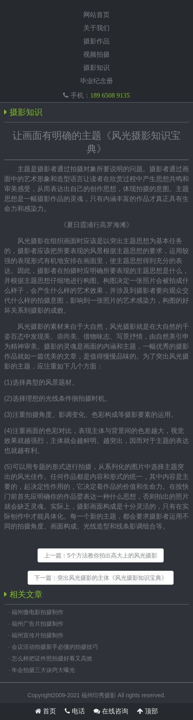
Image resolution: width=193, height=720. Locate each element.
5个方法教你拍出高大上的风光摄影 (112, 555)
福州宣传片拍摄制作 (38, 635)
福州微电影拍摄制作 (38, 612)
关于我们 (96, 27)
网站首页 (96, 14)
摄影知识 (96, 67)
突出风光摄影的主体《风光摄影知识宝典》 (112, 577)
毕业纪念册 (96, 80)
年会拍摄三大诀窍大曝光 (43, 670)
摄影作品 (96, 41)
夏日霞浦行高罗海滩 (96, 224)
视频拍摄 (96, 54)
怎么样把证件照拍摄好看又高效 (52, 658)
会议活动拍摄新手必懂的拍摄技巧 (55, 646)
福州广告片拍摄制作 (38, 623)
